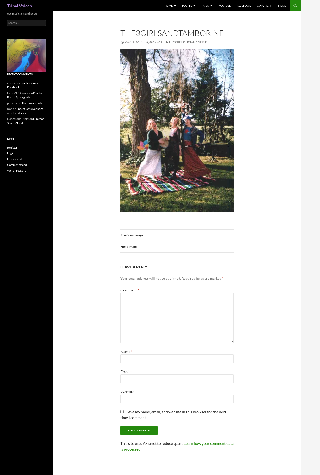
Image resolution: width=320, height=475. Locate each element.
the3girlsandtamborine (188, 42)
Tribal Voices (19, 5)
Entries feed (14, 159)
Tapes (205, 5)
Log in (11, 153)
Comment (129, 290)
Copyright (264, 5)
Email (126, 371)
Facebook (244, 5)
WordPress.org (16, 170)
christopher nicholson (21, 83)
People (187, 5)
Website (127, 391)
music (282, 5)
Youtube (224, 5)
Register (12, 147)
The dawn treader (33, 103)
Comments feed (17, 165)
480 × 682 (155, 42)
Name (126, 351)
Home (169, 5)
